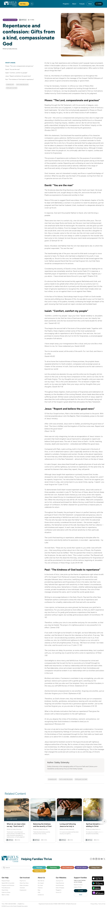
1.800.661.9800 (12, 903)
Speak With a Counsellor (8, 883)
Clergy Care (95, 867)
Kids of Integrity (60, 887)
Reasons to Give (78, 884)
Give (98, 4)
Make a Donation (24, 885)
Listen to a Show (6, 892)
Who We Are (41, 880)
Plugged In (58, 890)
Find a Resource (6, 887)
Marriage (39, 867)
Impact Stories (39, 871)
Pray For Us (23, 880)
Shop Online (5, 890)
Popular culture (11, 88)
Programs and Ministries (8, 885)
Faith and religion (22, 84)
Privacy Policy (94, 903)
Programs (66, 4)
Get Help (23, 4)
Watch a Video (5, 894)
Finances (40, 887)
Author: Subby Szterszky (58, 762)
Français (81, 4)
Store (90, 4)
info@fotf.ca (21, 903)
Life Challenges (67, 867)
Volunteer (22, 887)
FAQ (39, 892)
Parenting (53, 867)
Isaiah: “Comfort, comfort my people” (16, 73)
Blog (39, 890)
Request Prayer (6, 880)
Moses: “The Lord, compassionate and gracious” (19, 66)
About (74, 4)
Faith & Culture (81, 867)
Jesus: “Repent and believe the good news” (18, 76)
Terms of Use (101, 903)
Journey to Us (59, 880)
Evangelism (10, 84)
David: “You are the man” (12, 69)
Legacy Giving (77, 887)
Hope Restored (60, 883)
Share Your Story (24, 883)
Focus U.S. (58, 892)
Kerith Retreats (60, 885)
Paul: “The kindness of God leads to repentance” (19, 79)
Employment (23, 890)
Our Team (40, 885)
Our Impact (41, 883)
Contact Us (41, 894)
